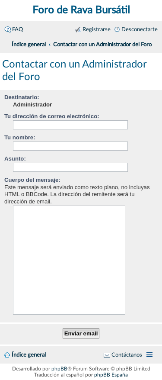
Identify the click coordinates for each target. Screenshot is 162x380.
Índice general (29, 355)
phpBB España (111, 374)
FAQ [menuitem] (17, 29)
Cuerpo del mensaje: (32, 180)
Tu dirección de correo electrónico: (51, 116)
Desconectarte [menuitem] (139, 29)
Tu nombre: (19, 137)
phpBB (59, 368)
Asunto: (15, 158)
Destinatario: (21, 97)
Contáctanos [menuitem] (126, 355)
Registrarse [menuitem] (97, 29)
